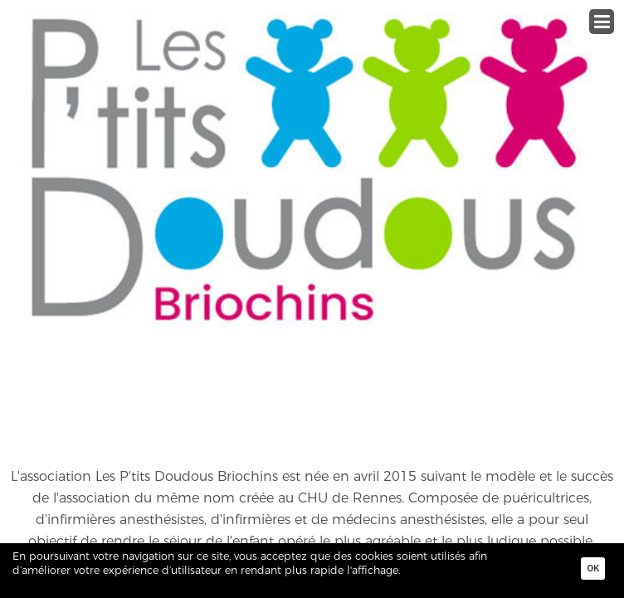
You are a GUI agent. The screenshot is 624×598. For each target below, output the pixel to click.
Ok (593, 568)
